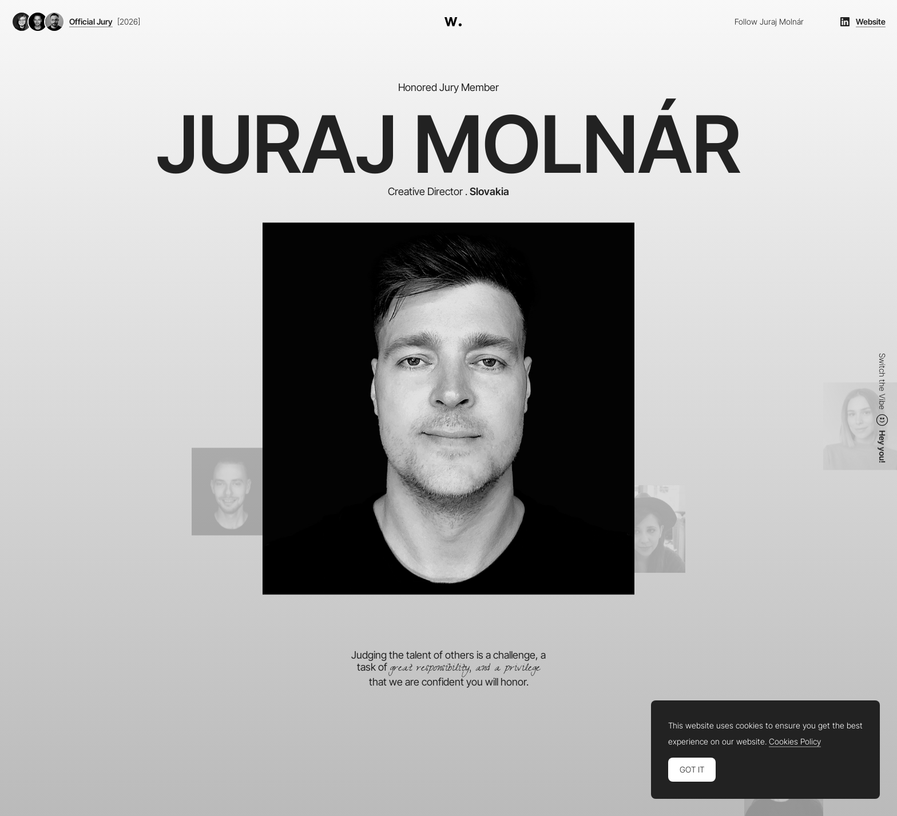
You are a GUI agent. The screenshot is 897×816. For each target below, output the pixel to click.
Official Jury (91, 22)
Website (871, 22)
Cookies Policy (795, 742)
